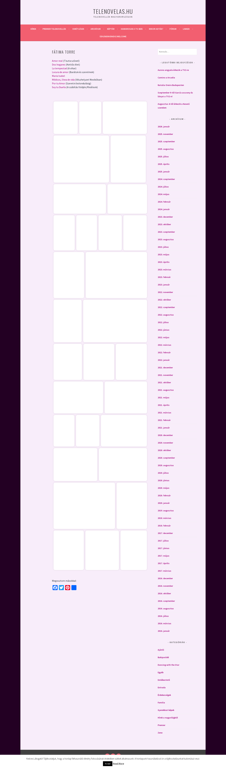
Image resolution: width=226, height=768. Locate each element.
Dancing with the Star (168, 664)
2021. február (164, 420)
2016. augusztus (166, 608)
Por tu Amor (58, 83)
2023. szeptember (166, 231)
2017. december (165, 533)
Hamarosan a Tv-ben (132, 28)
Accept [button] (107, 763)
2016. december (165, 578)
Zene (160, 732)
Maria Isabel (58, 75)
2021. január (164, 427)
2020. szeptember (166, 457)
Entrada (162, 687)
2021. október (164, 382)
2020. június (163, 480)
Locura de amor (60, 72)
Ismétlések (78, 28)
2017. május (163, 555)
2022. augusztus (166, 314)
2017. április (164, 563)
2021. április (164, 405)
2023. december (165, 216)
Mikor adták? (156, 28)
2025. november (165, 134)
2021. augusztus (166, 390)
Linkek (186, 28)
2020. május (163, 488)
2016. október (164, 593)
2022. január (164, 360)
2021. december (165, 367)
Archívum (96, 28)
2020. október (164, 450)
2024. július (163, 186)
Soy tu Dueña (59, 87)
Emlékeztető (164, 680)
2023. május (163, 254)
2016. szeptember (166, 601)
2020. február (164, 495)
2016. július (163, 616)
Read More (118, 763)
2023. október (164, 224)
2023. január (164, 284)
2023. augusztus (166, 239)
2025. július (163, 156)
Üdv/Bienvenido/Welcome (113, 36)
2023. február (164, 277)
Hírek (33, 28)
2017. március (164, 570)
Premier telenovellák (54, 28)
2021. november (165, 375)
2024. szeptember (166, 179)
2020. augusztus (166, 465)
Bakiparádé (163, 657)
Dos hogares (58, 64)
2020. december (165, 435)
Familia (161, 702)
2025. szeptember (166, 141)
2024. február (164, 201)
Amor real (57, 60)
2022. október (164, 299)
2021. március (164, 412)
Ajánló (161, 649)
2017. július (163, 540)
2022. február (164, 352)
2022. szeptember (166, 307)
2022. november (165, 292)
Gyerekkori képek (166, 710)
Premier (161, 725)
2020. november (165, 442)
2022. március (164, 344)
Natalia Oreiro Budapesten (171, 85)
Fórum (173, 28)
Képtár (110, 28)
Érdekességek (164, 695)
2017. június (163, 548)
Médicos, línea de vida (63, 79)
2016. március (164, 623)
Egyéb (161, 672)
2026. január (164, 126)
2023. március (164, 269)
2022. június (163, 329)
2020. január (164, 503)
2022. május (163, 337)
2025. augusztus (166, 149)
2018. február (164, 525)
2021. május (163, 397)
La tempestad (59, 68)
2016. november (165, 585)
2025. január (164, 171)
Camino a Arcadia (166, 77)
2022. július (163, 322)
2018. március (164, 518)
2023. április (164, 262)
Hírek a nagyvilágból (168, 717)
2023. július (163, 247)
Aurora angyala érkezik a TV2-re (173, 70)
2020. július (163, 472)
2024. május (163, 194)
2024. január (164, 209)
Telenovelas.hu (113, 11)
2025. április (164, 164)
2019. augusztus (166, 510)
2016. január (164, 631)
